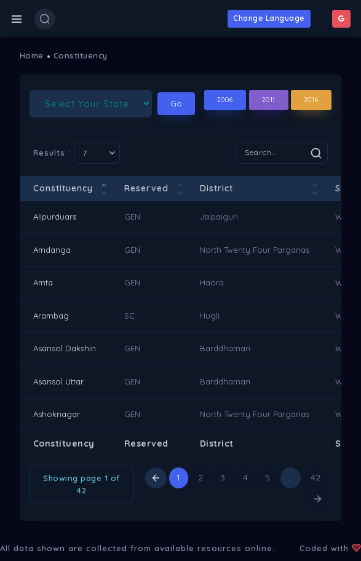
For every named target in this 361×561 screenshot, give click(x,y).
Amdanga (52, 250)
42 (316, 477)
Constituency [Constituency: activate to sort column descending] (63, 188)
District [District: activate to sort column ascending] (216, 188)
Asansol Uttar (58, 381)
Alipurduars (54, 216)
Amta (43, 282)
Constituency (81, 55)
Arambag (51, 315)
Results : (76, 153)
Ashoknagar (56, 414)
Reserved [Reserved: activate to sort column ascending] (146, 188)
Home (32, 55)
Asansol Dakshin (64, 348)
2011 (269, 99)
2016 (311, 99)
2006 (225, 99)
